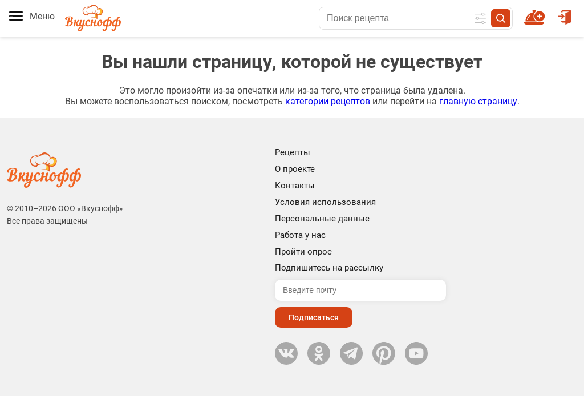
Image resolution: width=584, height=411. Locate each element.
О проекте (295, 169)
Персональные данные (322, 218)
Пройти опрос (303, 252)
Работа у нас (300, 235)
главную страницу (478, 101)
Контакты (295, 185)
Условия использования (325, 202)
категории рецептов (327, 101)
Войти (564, 12)
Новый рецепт (536, 12)
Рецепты (292, 152)
